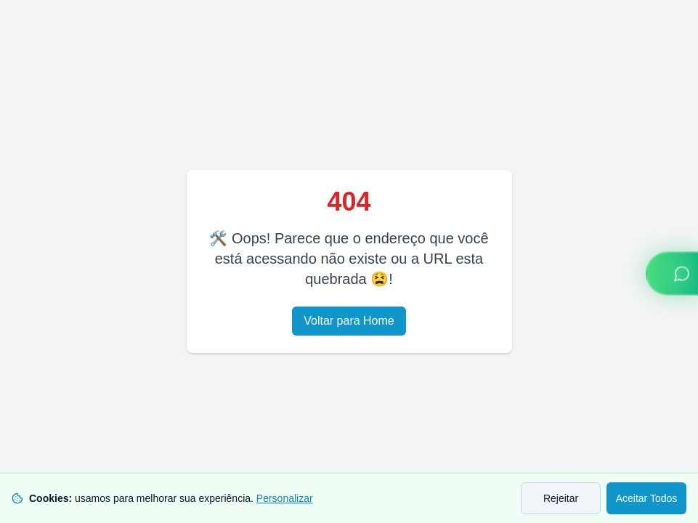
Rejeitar (560, 498)
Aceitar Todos (647, 498)
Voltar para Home (349, 321)
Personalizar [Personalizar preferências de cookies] (284, 498)
